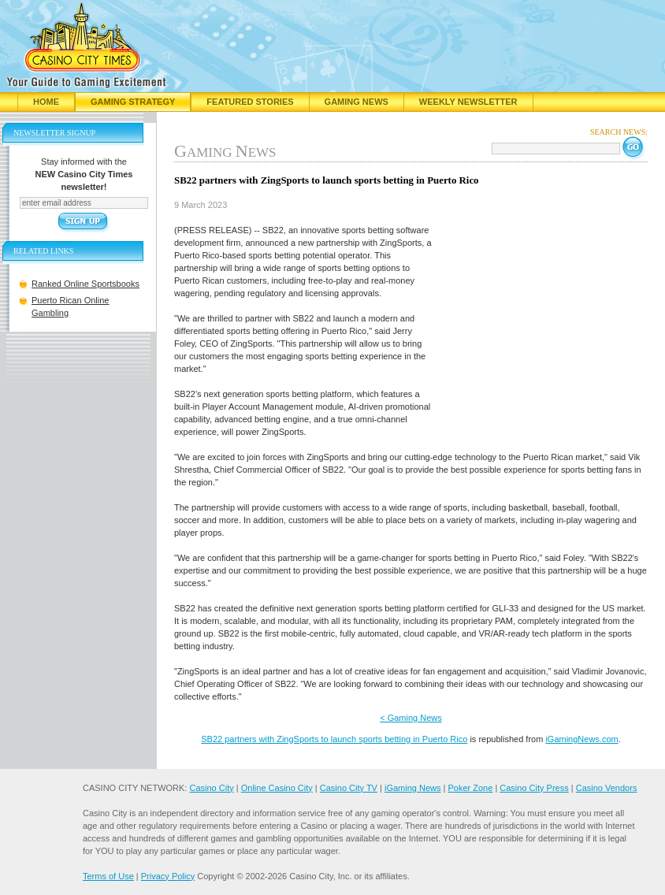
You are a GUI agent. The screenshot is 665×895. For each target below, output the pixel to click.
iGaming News (413, 788)
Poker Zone (470, 788)
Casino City (211, 788)
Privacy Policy (168, 876)
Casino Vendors (606, 788)
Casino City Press (534, 788)
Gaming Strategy (133, 101)
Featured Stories (249, 101)
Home (46, 101)
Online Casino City (277, 788)
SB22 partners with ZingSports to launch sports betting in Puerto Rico (334, 739)
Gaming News (356, 101)
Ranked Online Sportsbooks (85, 283)
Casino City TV (348, 788)
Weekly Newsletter (468, 101)
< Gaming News (411, 717)
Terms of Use (108, 876)
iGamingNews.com (581, 739)
